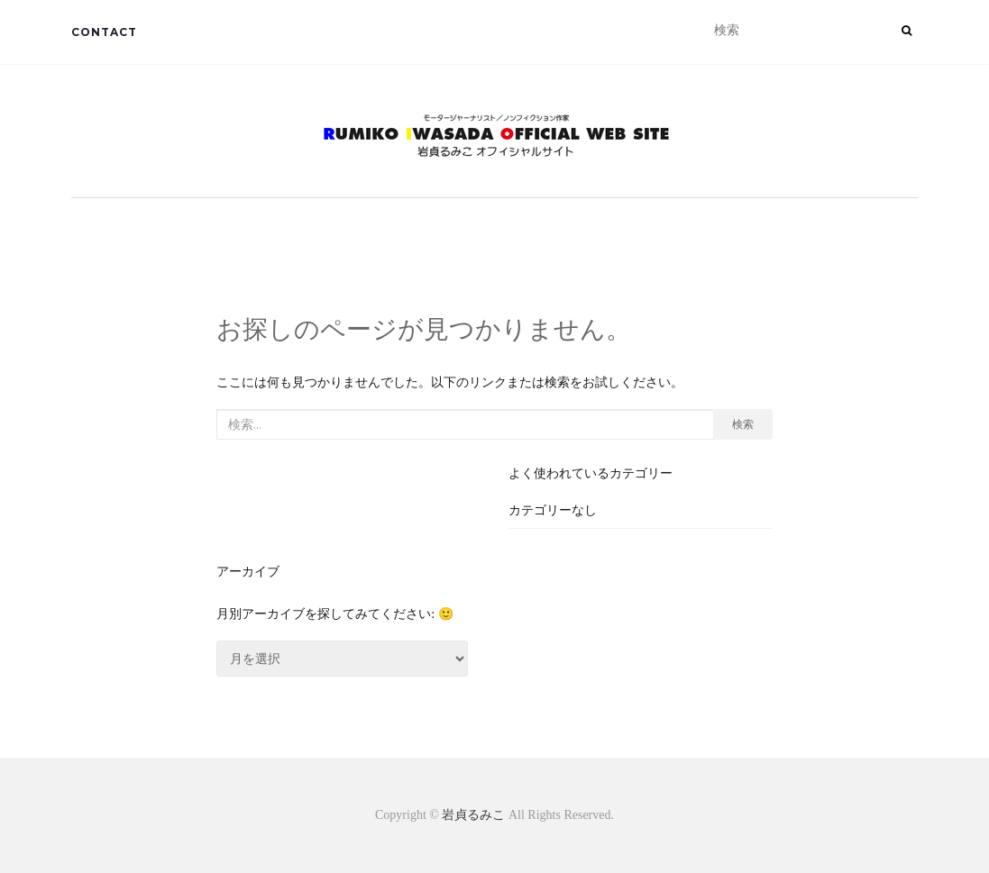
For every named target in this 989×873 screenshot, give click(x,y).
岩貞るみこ (475, 815)
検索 (743, 424)
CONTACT (104, 32)
